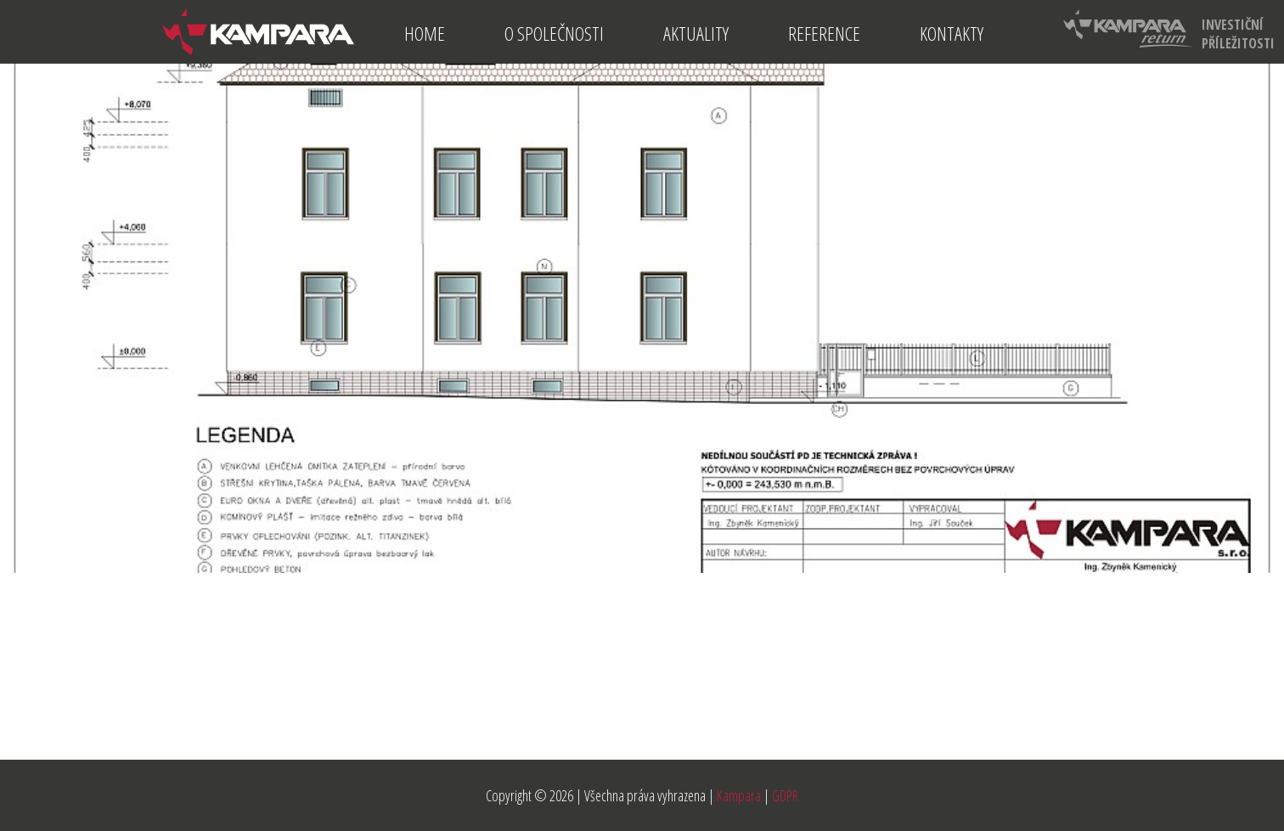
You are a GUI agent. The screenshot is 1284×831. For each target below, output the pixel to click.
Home (424, 33)
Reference (824, 33)
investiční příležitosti (1169, 31)
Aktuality (696, 33)
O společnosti (554, 33)
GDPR (785, 795)
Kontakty (951, 33)
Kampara (739, 795)
